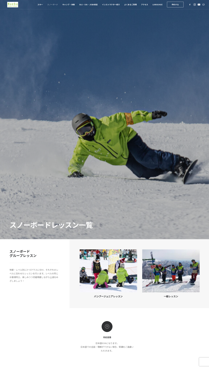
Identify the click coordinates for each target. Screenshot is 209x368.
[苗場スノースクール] (11, 6)
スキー (40, 6)
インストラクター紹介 (111, 6)
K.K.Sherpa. (102, 351)
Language (158, 6)
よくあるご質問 (130, 6)
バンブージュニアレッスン (108, 123)
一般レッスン (171, 123)
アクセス (144, 6)
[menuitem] (40, 6)
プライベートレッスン (107, 255)
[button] (190, 6)
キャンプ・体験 (68, 6)
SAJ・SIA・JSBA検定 (88, 6)
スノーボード (52, 6)
